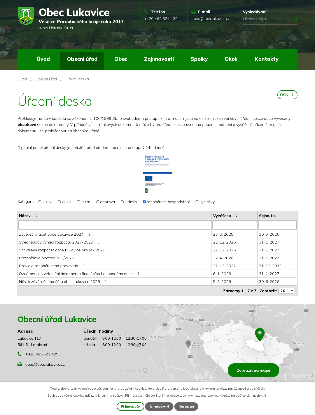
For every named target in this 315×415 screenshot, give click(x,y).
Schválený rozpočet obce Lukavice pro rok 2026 (66, 250)
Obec (120, 59)
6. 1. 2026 (222, 273)
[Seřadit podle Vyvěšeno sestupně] (236, 216)
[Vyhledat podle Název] (114, 225)
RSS (287, 94)
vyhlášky (207, 201)
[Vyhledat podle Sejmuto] (277, 225)
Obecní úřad (82, 59)
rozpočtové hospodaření (168, 201)
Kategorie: (26, 201)
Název (26, 215)
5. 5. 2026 (222, 281)
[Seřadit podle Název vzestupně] (36, 214)
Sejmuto (267, 215)
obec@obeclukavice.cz (45, 364)
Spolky (199, 59)
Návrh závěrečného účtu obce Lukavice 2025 (63, 281)
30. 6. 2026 (269, 234)
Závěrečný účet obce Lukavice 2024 (55, 234)
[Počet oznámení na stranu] (286, 290)
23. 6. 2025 (223, 234)
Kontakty (266, 59)
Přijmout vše (130, 406)
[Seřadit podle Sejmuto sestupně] (277, 216)
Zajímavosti (159, 59)
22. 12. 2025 (224, 242)
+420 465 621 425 (41, 353)
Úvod (43, 59)
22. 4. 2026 (223, 257)
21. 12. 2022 (224, 265)
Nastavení (186, 406)
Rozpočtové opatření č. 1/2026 (50, 257)
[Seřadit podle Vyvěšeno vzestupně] (236, 214)
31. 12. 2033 (270, 265)
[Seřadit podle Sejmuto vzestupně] (277, 214)
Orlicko (131, 201)
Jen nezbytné (159, 406)
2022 (47, 201)
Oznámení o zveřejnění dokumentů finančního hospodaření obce (80, 273)
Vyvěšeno (223, 215)
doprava (107, 201)
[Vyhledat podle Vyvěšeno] (234, 225)
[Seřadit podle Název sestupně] (36, 216)
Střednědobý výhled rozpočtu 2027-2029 (60, 242)
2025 (66, 201)
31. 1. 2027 (269, 242)
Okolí (231, 59)
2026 (86, 201)
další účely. (257, 388)
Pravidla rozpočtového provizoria (52, 265)
